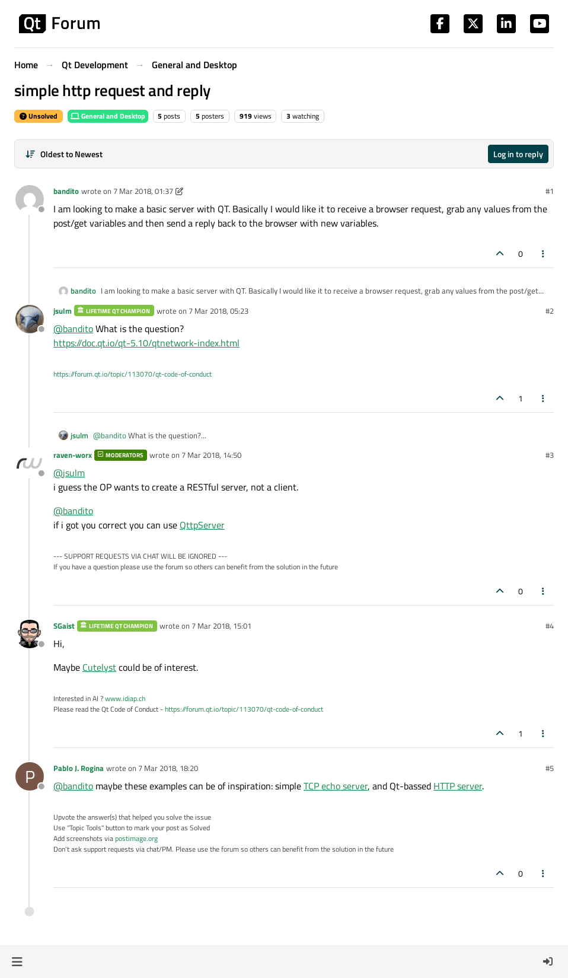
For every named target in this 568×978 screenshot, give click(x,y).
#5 (549, 768)
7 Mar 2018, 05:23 (218, 311)
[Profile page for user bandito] (29, 199)
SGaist (64, 626)
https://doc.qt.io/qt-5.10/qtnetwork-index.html (146, 343)
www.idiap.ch (125, 698)
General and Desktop (108, 116)
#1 (549, 191)
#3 (549, 455)
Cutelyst (99, 667)
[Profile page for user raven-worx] (29, 463)
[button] (17, 961)
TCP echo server (336, 786)
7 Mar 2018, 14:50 (211, 455)
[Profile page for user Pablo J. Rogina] (29, 776)
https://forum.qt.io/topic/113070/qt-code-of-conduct (132, 374)
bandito (66, 191)
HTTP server (457, 786)
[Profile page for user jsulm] (29, 319)
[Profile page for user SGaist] (29, 634)
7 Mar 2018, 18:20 (168, 768)
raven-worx (72, 455)
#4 (549, 626)
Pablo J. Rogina (78, 768)
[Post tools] (543, 253)
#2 (549, 311)
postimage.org (136, 838)
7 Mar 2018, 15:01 (221, 626)
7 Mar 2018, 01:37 (143, 191)
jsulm (62, 311)
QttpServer (202, 525)
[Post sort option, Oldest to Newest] (64, 154)
